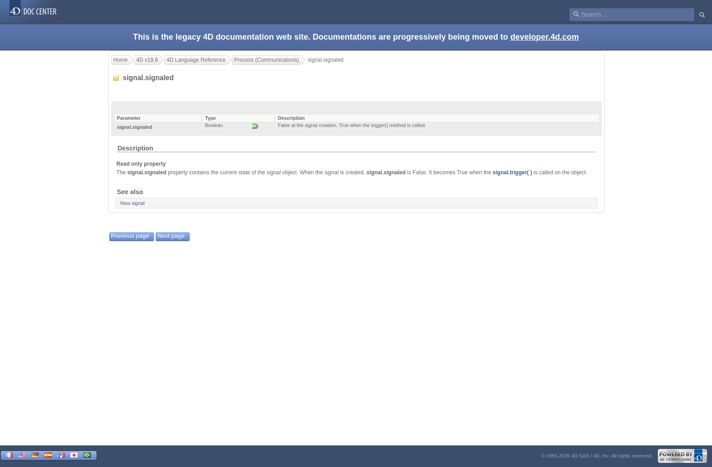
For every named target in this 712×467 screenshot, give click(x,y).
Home (120, 60)
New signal (132, 203)
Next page (171, 235)
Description (135, 148)
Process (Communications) (266, 60)
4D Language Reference (196, 60)
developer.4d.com (544, 36)
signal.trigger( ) (512, 172)
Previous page (130, 235)
